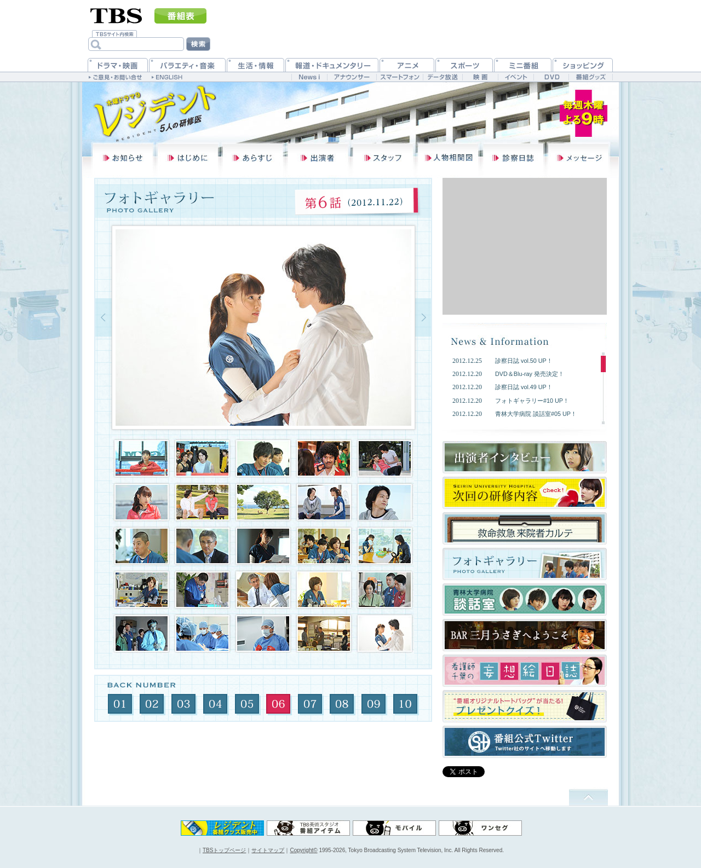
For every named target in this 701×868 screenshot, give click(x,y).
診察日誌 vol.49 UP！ (524, 387)
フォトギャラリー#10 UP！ (532, 400)
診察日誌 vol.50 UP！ (524, 360)
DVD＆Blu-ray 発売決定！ (529, 374)
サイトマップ (267, 850)
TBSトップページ (224, 850)
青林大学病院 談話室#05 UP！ (536, 413)
